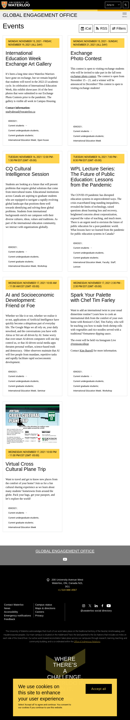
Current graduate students (20, 135)
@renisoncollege (80, 343)
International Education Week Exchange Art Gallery (28, 58)
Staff (113, 262)
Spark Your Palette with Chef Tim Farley (93, 297)
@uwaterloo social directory (96, 610)
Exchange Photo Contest (86, 55)
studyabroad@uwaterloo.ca (20, 111)
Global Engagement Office (65, 551)
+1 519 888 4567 (67, 590)
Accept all (98, 689)
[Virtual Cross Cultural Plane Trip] (32, 425)
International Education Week (22, 140)
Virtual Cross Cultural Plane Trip (26, 466)
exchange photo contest (83, 76)
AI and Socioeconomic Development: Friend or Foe (30, 300)
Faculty (105, 262)
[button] (113, 5)
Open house (43, 140)
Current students (16, 125)
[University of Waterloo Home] (15, 4)
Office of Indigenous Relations (87, 641)
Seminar (41, 390)
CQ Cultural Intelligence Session (27, 171)
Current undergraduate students (23, 130)
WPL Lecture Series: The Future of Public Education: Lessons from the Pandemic (93, 177)
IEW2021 (12, 121)
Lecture (76, 266)
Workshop (42, 266)
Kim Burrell (86, 350)
